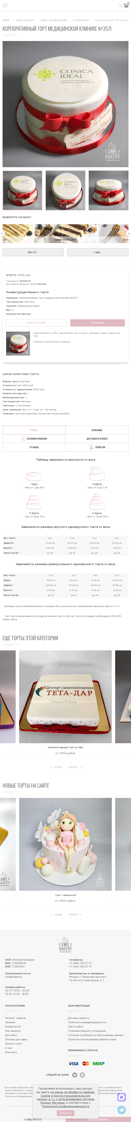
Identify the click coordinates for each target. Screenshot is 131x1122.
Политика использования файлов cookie (92, 1040)
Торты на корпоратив (53, 20)
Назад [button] (56, 767)
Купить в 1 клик (36, 323)
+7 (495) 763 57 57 (80, 967)
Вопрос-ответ (14, 1044)
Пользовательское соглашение (87, 1031)
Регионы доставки (16, 1040)
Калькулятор (13, 1027)
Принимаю (65, 1113)
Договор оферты (78, 1018)
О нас (8, 1048)
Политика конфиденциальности (87, 1022)
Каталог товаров (15, 1018)
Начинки (10, 1022)
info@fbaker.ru (13, 977)
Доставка (11, 1035)
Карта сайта (75, 1027)
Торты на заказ (25, 20)
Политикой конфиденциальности (65, 1106)
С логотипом (81, 20)
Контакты (11, 1052)
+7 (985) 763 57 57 (80, 963)
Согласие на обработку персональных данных (95, 1035)
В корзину (97, 323)
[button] (2, 233)
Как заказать (13, 1031)
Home (6, 20)
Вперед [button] (75, 767)
